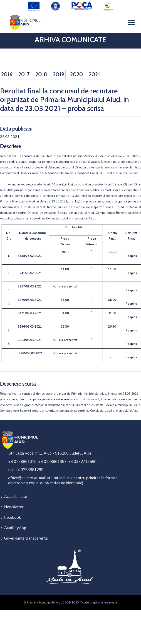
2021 (94, 74)
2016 (6, 74)
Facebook (12, 517)
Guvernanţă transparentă (26, 538)
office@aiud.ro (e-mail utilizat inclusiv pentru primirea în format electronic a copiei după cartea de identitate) (62, 480)
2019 (58, 74)
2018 (41, 74)
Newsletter (14, 507)
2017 (24, 74)
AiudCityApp (15, 527)
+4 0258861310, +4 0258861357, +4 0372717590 (52, 461)
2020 (76, 74)
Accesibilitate (15, 496)
